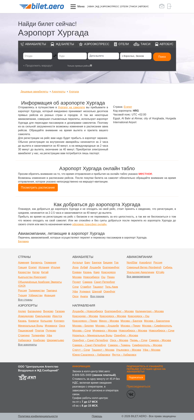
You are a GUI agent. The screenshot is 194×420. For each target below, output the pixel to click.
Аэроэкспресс (110, 6)
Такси (133, 6)
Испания (44, 267)
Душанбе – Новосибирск (87, 311)
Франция (49, 295)
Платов (39, 330)
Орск (75, 296)
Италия (55, 267)
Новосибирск (91, 277)
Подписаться (136, 377)
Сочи (75, 286)
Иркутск (57, 316)
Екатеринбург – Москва (119, 311)
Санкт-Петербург (104, 282)
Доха (75, 267)
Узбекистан (35, 295)
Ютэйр (160, 272)
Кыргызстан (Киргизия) (32, 277)
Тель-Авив (111, 286)
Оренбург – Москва (126, 335)
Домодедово (26, 316)
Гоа (116, 262)
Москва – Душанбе (107, 325)
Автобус (144, 6)
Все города (97, 296)
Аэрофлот (145, 262)
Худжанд (84, 291)
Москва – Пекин (130, 325)
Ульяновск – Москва (128, 349)
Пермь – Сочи (138, 340)
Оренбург (109, 291)
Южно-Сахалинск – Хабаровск (91, 354)
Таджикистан (37, 290)
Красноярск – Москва (113, 316)
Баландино (34, 311)
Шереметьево (55, 340)
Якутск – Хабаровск (124, 354)
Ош (103, 277)
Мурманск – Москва (105, 330)
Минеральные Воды (30, 325)
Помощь (97, 416)
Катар (35, 272)
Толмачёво (38, 335)
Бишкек (107, 262)
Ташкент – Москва (103, 349)
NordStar (132, 262)
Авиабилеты (35, 44)
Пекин (111, 277)
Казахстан (24, 272)
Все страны (25, 299)
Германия (50, 262)
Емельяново (43, 316)
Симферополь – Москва (147, 345)
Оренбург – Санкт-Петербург (90, 340)
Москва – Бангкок (131, 320)
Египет (33, 267)
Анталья (77, 262)
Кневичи (33, 320)
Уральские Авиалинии (140, 272)
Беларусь (36, 262)
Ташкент (98, 286)
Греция (22, 267)
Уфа (75, 291)
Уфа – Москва (151, 349)
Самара (87, 282)
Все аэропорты (27, 344)
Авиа (91, 6)
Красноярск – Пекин (84, 320)
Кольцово (46, 320)
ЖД (97, 6)
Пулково (51, 330)
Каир (97, 272)
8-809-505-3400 (82, 375)
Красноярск (108, 272)
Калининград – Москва (149, 311)
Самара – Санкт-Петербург (89, 345)
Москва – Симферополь (157, 325)
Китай (44, 272)
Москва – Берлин (83, 325)
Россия (22, 290)
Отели (124, 6)
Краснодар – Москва (85, 316)
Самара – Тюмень (119, 345)
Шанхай (97, 291)
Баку (87, 262)
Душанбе (95, 267)
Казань (87, 272)
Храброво (39, 340)
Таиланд (51, 290)
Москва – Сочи (81, 330)
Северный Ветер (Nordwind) (144, 267)
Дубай (84, 267)
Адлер (22, 311)
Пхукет (76, 282)
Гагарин (60, 311)
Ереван (77, 272)
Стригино (24, 335)
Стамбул (85, 286)
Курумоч (59, 320)
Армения (23, 262)
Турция (22, 295)
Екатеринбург (111, 267)
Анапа (84, 296)
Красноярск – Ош (138, 316)
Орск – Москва (119, 340)
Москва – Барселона (157, 320)
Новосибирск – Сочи (161, 330)
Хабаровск (24, 340)
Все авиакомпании (138, 276)
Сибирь (168, 267)
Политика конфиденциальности (38, 416)
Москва (77, 277)
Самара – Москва (160, 340)
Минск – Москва (109, 320)
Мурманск (51, 325)
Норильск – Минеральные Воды (92, 335)
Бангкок (96, 262)
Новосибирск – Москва (133, 330)
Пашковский (25, 330)
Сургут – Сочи (81, 349)
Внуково (48, 311)
